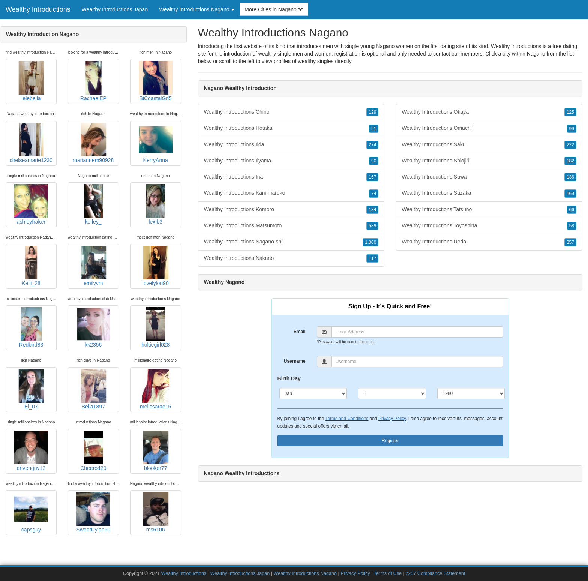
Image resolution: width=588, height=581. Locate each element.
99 (571, 128)
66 (571, 209)
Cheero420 (93, 451)
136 (570, 177)
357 (570, 242)
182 (570, 161)
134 (372, 209)
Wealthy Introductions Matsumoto (291, 226)
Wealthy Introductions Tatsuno (489, 210)
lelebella (31, 81)
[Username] (417, 361)
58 (571, 225)
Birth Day (289, 378)
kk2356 (93, 327)
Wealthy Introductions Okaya (489, 112)
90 (373, 161)
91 (373, 128)
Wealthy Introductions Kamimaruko (291, 193)
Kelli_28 (31, 266)
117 (372, 258)
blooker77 (155, 451)
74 (373, 193)
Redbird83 (31, 327)
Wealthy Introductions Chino (291, 112)
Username (295, 361)
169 (570, 193)
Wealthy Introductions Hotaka (291, 128)
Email (300, 331)
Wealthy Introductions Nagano (305, 573)
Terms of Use (388, 573)
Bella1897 (93, 389)
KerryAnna (155, 143)
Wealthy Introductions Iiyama (291, 161)
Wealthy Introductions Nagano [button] (196, 9)
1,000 (370, 242)
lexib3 (155, 204)
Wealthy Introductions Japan (115, 9)
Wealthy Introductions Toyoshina (489, 226)
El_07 (31, 389)
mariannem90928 (93, 143)
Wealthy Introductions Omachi (489, 128)
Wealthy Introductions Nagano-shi (291, 242)
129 (372, 112)
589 (372, 225)
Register (390, 440)
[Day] (392, 393)
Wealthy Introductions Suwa (489, 177)
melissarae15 (155, 389)
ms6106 (155, 512)
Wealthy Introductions (38, 9)
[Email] (417, 332)
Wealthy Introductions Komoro (291, 210)
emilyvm (93, 266)
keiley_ (93, 204)
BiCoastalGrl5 (155, 81)
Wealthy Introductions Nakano (291, 258)
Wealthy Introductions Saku (489, 145)
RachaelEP (93, 81)
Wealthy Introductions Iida (291, 145)
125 (570, 112)
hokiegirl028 (155, 327)
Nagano (536, 54)
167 (372, 177)
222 (570, 144)
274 (372, 144)
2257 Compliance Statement (435, 573)
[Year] (471, 393)
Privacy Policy (392, 418)
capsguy (31, 512)
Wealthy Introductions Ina (291, 177)
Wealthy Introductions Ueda (489, 242)
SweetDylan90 (93, 512)
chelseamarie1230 (31, 143)
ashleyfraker (31, 204)
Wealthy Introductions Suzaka (489, 193)
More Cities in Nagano (273, 9)
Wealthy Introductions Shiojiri (489, 161)
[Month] (313, 393)
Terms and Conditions (347, 418)
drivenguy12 (31, 451)
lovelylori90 (155, 266)
